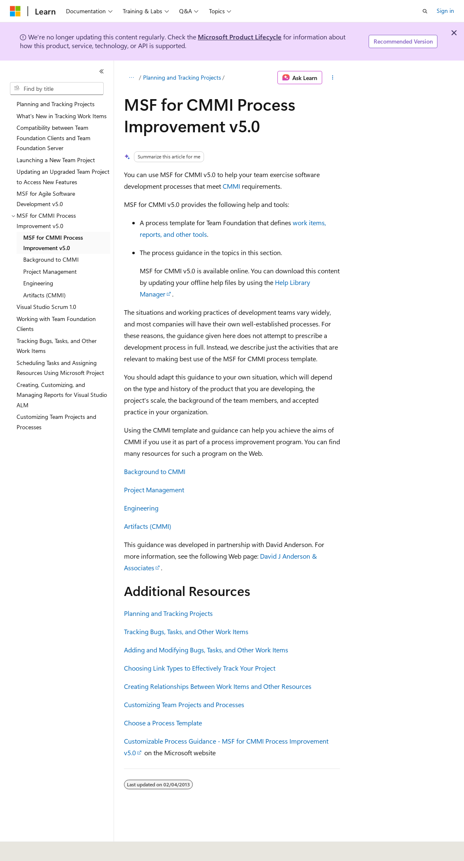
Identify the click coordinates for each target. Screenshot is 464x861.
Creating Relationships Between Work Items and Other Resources (217, 686)
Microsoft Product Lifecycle (240, 36)
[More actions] (333, 77)
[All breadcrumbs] (131, 77)
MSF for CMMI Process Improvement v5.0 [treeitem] (53, 242)
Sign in (445, 11)
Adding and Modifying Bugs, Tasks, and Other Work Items (206, 649)
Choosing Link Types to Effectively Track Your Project (199, 668)
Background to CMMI (154, 471)
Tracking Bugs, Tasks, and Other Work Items (186, 631)
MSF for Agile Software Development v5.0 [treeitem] (46, 199)
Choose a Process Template (163, 722)
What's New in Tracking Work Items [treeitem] (62, 116)
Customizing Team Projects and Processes (184, 704)
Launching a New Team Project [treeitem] (56, 160)
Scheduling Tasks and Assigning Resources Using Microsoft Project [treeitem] (60, 368)
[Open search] (425, 11)
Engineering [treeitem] (38, 283)
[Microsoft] (15, 11)
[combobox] (57, 88)
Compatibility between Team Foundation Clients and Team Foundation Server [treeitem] (53, 138)
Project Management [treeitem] (50, 271)
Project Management (154, 489)
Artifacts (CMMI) (147, 526)
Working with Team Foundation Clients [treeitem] (56, 324)
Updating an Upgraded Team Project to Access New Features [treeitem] (63, 177)
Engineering (141, 507)
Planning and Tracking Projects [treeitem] (56, 104)
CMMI (231, 186)
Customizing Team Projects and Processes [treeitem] (56, 422)
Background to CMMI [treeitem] (51, 259)
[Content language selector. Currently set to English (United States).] (48, 849)
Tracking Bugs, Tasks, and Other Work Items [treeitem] (57, 346)
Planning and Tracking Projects (182, 77)
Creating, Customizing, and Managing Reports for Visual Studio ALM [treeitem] (62, 395)
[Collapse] (101, 71)
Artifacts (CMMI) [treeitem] (44, 295)
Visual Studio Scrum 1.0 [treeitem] (46, 307)
